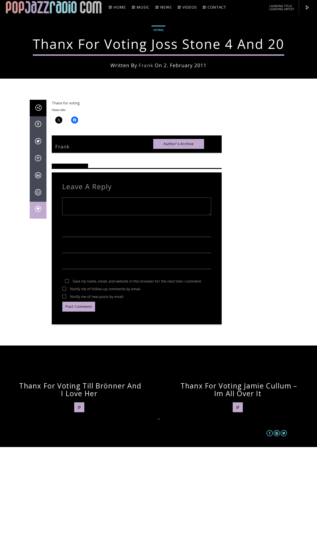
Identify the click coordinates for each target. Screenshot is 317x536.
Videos (189, 7)
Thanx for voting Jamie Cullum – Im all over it (239, 478)
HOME (120, 7)
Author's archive (179, 232)
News (165, 7)
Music (143, 7)
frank (146, 109)
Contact (217, 7)
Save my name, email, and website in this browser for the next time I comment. (137, 370)
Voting (158, 74)
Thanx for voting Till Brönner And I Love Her (80, 478)
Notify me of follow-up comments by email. (105, 377)
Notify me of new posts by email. (97, 385)
